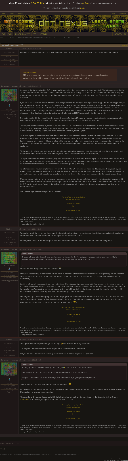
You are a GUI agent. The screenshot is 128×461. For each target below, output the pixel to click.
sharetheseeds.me (30, 72)
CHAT (3, 13)
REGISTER (122, 13)
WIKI (10, 34)
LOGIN (114, 13)
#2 (20, 86)
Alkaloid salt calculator (73, 199)
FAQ (3, 34)
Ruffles (9, 49)
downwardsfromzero (9, 86)
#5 (20, 340)
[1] (73, 206)
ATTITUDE (43, 34)
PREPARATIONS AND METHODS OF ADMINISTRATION (35, 38)
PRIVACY (11, 13)
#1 (20, 48)
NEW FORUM (37, 3)
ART (34, 34)
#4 (20, 249)
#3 (20, 229)
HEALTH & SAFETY (22, 34)
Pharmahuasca (58, 38)
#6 (20, 360)
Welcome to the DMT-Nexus (8, 38)
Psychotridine (24, 399)
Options (124, 45)
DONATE (20, 13)
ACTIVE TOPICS (120, 34)
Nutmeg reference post (73, 210)
